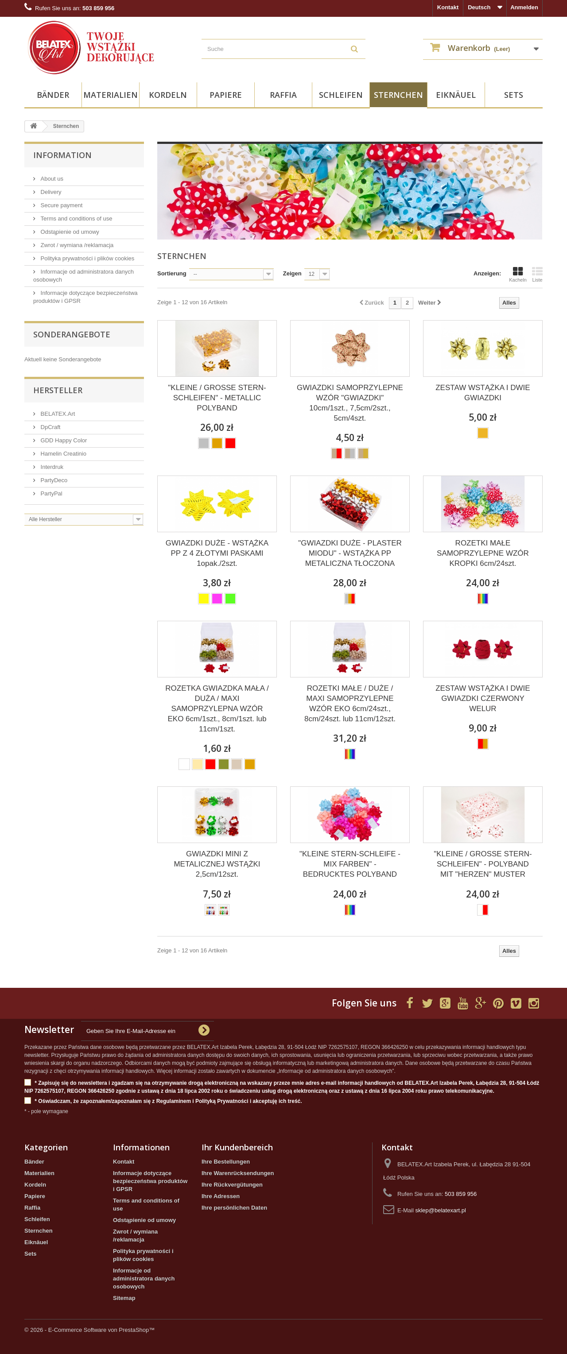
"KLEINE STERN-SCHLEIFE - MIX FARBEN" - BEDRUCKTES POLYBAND (349, 864)
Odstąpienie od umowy (69, 231)
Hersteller (57, 390)
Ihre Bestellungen (226, 1161)
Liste (537, 274)
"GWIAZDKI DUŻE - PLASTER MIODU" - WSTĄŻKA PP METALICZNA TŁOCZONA (350, 553)
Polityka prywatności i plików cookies (86, 258)
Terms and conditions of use (75, 218)
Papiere (226, 94)
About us (51, 178)
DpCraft (49, 427)
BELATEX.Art (57, 413)
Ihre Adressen (221, 1196)
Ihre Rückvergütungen (232, 1184)
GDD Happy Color (63, 440)
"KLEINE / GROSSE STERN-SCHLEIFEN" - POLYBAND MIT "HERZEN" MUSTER (483, 864)
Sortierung (171, 273)
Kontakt (447, 7)
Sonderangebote (71, 334)
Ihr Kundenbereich (237, 1147)
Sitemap (124, 1298)
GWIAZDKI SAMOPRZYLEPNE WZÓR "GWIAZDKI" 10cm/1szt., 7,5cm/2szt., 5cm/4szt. (350, 402)
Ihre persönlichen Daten (234, 1207)
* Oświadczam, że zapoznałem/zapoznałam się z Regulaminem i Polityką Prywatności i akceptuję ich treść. (163, 1101)
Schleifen (341, 94)
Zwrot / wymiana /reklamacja (76, 245)
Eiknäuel (456, 94)
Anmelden (524, 7)
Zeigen (292, 273)
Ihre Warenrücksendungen (238, 1173)
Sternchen (398, 94)
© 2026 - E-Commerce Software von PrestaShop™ (89, 1330)
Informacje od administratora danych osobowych (144, 1278)
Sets (513, 94)
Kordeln (168, 94)
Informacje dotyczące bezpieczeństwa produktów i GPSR (150, 1181)
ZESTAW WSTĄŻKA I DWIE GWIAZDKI (482, 392)
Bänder (53, 94)
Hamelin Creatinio (62, 453)
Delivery (50, 192)
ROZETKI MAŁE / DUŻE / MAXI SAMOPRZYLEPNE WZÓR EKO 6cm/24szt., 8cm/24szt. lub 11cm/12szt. (350, 703)
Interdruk (51, 467)
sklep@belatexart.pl (440, 1210)
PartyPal (50, 493)
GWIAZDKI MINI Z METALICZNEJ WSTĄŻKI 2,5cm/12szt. (217, 864)
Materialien (110, 94)
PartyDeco (53, 480)
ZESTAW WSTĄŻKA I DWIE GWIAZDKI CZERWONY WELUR (482, 698)
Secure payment (60, 205)
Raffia (283, 94)
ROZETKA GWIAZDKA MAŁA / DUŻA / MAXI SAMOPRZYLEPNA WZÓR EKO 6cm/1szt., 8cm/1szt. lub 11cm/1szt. (216, 708)
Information (62, 155)
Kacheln (518, 274)
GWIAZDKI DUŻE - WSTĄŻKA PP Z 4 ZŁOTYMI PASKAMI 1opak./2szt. (217, 553)
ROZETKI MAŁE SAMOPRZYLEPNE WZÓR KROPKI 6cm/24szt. (483, 553)
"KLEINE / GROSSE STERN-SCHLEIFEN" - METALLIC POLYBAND (217, 397)
